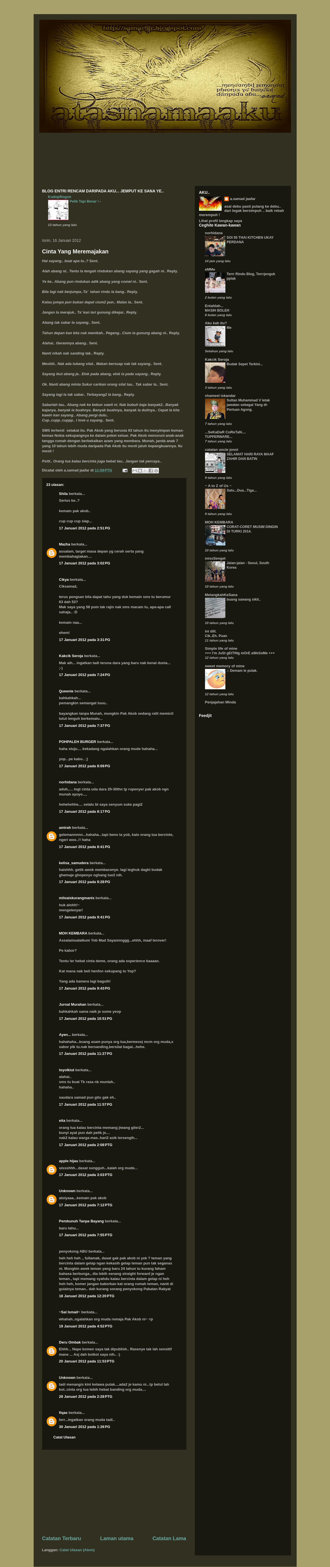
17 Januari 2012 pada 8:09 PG (84, 766)
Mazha (64, 544)
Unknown (67, 1191)
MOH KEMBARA (73, 933)
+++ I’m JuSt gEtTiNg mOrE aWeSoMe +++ (240, 653)
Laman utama (116, 1538)
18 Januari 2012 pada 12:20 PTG (87, 1296)
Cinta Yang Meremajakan (75, 251)
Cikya (64, 579)
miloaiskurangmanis (77, 898)
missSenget (215, 558)
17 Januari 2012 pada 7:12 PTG (86, 1205)
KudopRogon (59, 197)
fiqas (63, 1412)
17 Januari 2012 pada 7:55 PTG (86, 1235)
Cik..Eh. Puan (216, 636)
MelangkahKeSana (221, 595)
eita (62, 1120)
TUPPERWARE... (218, 437)
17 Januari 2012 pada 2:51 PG (84, 528)
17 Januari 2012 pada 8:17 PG (84, 811)
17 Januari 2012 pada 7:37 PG (84, 725)
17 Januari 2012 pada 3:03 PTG (86, 1175)
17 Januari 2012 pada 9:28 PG (84, 882)
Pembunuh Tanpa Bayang (81, 1221)
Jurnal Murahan (73, 1004)
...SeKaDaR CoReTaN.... (225, 432)
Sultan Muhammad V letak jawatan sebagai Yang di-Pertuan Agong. (248, 404)
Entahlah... (214, 306)
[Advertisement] (114, 1492)
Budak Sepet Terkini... (245, 364)
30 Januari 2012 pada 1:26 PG (84, 1427)
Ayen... (65, 1035)
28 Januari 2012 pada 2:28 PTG (86, 1396)
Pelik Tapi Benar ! (85, 201)
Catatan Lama (169, 1538)
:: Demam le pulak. (242, 671)
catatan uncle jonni (221, 449)
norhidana (68, 782)
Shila (63, 494)
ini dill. (211, 631)
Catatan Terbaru (61, 1538)
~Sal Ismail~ (69, 1312)
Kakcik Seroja (71, 656)
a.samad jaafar (242, 199)
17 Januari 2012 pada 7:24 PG (84, 675)
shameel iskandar (220, 396)
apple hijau (68, 1161)
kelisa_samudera (74, 863)
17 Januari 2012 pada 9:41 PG (84, 917)
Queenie (66, 691)
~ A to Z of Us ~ (218, 486)
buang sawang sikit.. (244, 599)
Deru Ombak (70, 1342)
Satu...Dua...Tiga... (242, 490)
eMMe (210, 269)
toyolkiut (66, 1070)
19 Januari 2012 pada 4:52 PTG (86, 1326)
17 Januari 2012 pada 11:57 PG (85, 1104)
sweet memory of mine (225, 666)
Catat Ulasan (64, 1437)
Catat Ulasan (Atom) (77, 1550)
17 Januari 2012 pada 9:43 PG (84, 988)
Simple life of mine (221, 648)
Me (229, 328)
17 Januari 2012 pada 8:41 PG (84, 847)
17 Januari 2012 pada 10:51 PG (85, 1018)
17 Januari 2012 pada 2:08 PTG (86, 1145)
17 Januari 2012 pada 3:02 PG (84, 563)
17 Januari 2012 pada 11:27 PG (85, 1053)
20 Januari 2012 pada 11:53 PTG (87, 1361)
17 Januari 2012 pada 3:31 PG (84, 640)
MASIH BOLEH (217, 310)
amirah (65, 827)
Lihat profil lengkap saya (220, 221)
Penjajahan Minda (220, 702)
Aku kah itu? (216, 323)
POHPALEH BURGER (77, 742)
